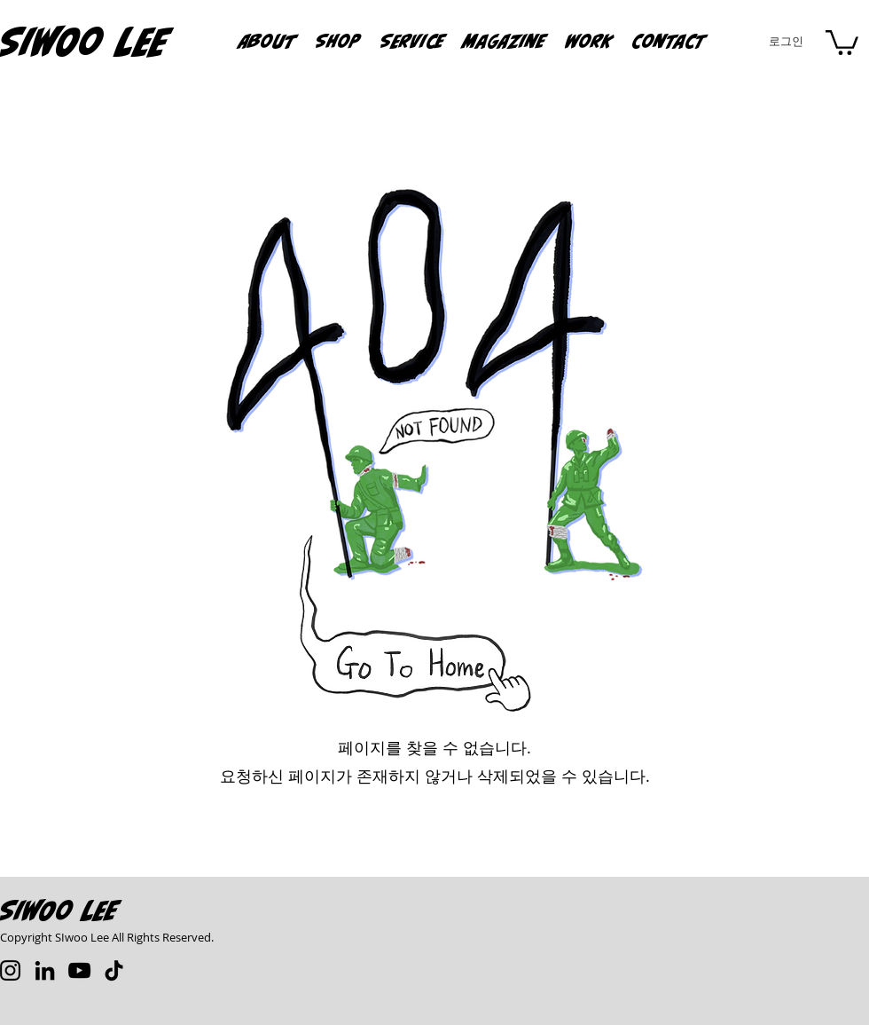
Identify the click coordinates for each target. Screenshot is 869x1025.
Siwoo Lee (59, 910)
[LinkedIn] (45, 970)
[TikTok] (114, 970)
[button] (589, 41)
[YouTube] (79, 970)
